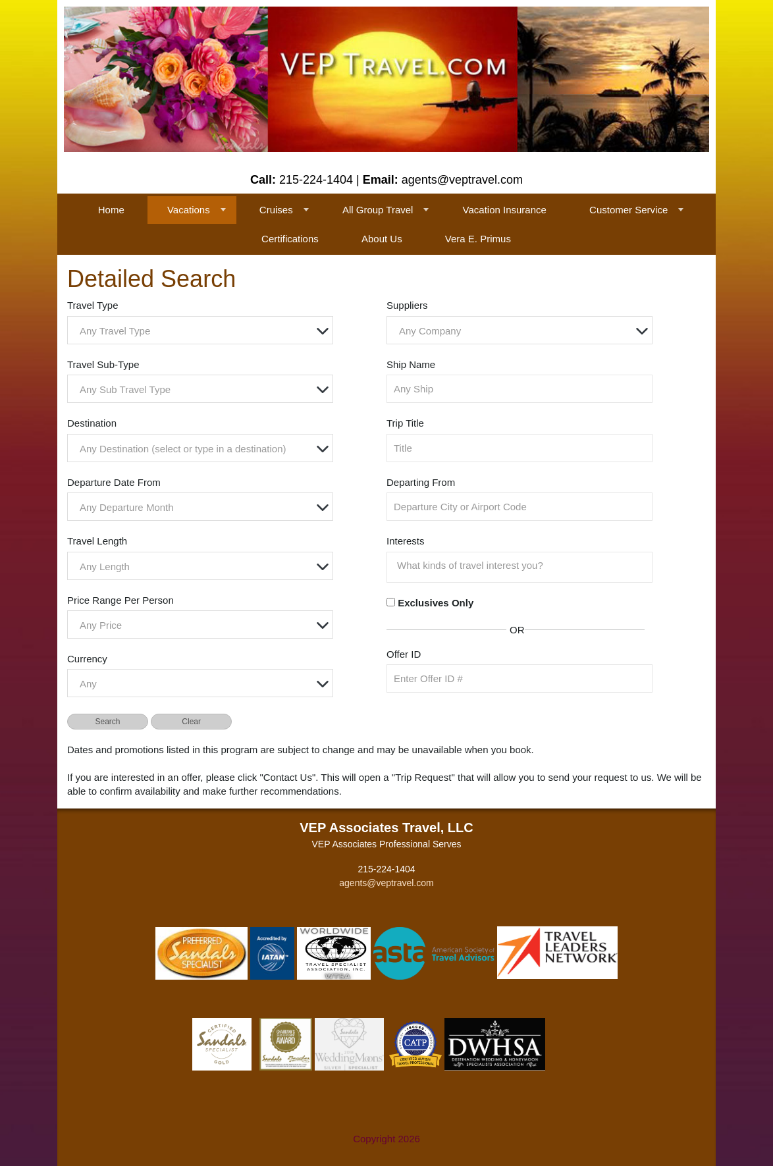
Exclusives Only (435, 602)
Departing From (420, 482)
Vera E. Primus (478, 238)
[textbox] (203, 331)
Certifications (290, 238)
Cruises (276, 209)
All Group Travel (377, 209)
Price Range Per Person (120, 600)
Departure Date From (114, 482)
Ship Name (410, 364)
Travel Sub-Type (103, 364)
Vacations (188, 209)
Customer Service (628, 209)
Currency (87, 658)
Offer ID (403, 654)
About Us (381, 238)
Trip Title (405, 423)
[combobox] (200, 330)
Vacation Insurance (504, 209)
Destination (92, 423)
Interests (405, 540)
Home (111, 209)
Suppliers (407, 305)
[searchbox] (523, 565)
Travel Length (97, 540)
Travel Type (93, 305)
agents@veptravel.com (386, 883)
